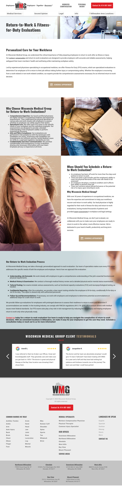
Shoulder (43, 428)
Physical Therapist (66, 425)
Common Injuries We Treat (17, 418)
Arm (7, 428)
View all (61, 341)
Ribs (41, 422)
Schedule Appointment (61, 85)
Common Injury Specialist (69, 428)
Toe (41, 437)
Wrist (42, 442)
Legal (61, 14)
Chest (8, 440)
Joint (27, 434)
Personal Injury (82, 6)
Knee (27, 437)
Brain (8, 437)
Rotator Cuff (45, 425)
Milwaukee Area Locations (102, 14)
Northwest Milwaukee (67, 440)
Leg (26, 442)
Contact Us (103, 440)
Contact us (10, 319)
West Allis (63, 446)
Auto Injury (10, 431)
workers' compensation (18, 58)
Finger (8, 445)
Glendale (62, 443)
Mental (27, 445)
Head (27, 428)
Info (76, 14)
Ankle (8, 425)
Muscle (28, 448)
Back (8, 434)
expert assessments (82, 212)
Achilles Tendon (12, 422)
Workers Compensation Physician (72, 422)
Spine (42, 431)
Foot (8, 448)
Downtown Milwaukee (67, 437)
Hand (27, 425)
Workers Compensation (66, 6)
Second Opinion (41, 14)
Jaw (26, 431)
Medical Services (15, 14)
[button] (8, 357)
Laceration (29, 440)
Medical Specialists (67, 418)
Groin (27, 422)
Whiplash (43, 440)
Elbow (8, 442)
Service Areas (65, 455)
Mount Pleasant (65, 452)
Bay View (62, 449)
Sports (42, 434)
